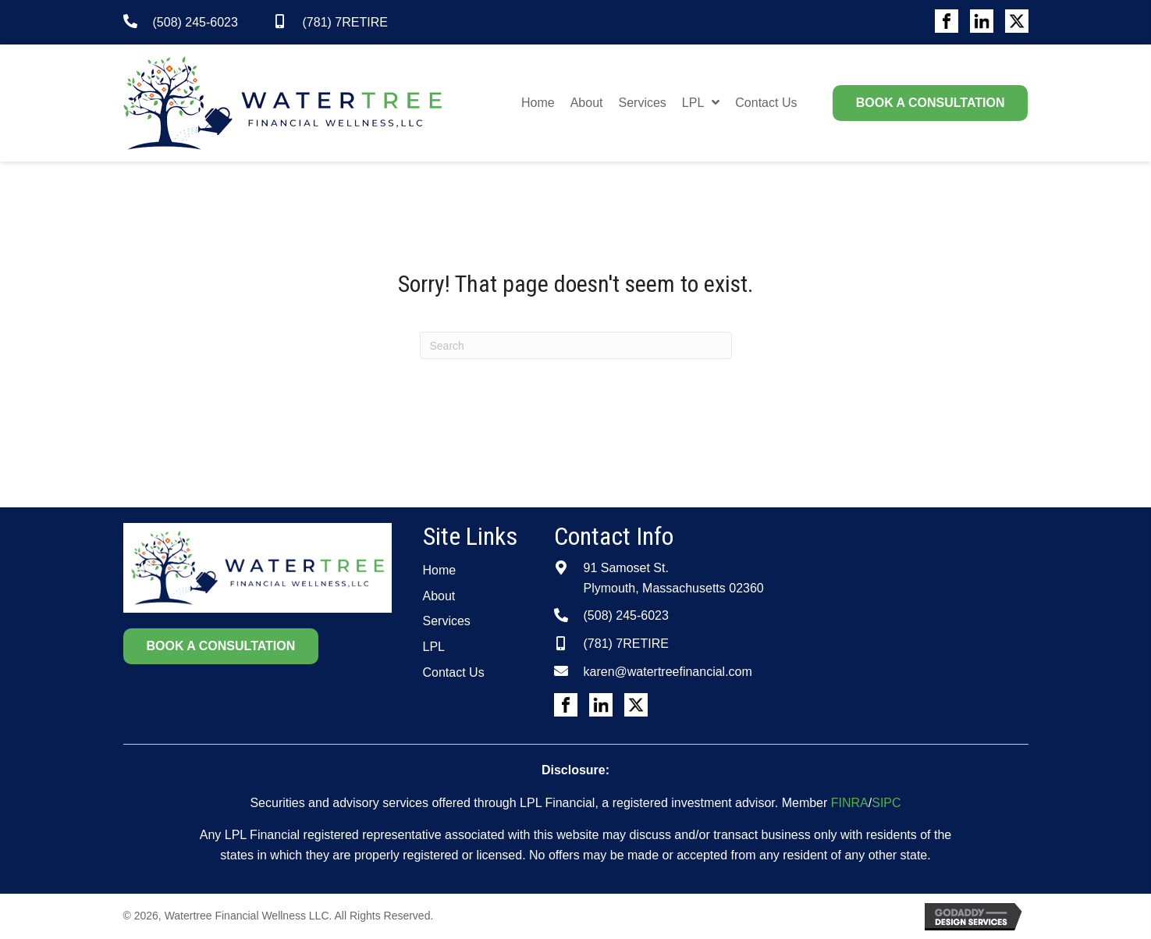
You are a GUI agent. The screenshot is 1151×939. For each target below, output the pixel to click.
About (439, 596)
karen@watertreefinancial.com (668, 671)
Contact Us (454, 672)
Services (447, 621)
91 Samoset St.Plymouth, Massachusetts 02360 (674, 578)
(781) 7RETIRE (345, 22)
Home (439, 570)
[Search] (576, 345)
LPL (434, 646)
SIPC (886, 802)
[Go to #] (946, 21)
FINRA (850, 802)
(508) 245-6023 (195, 22)
